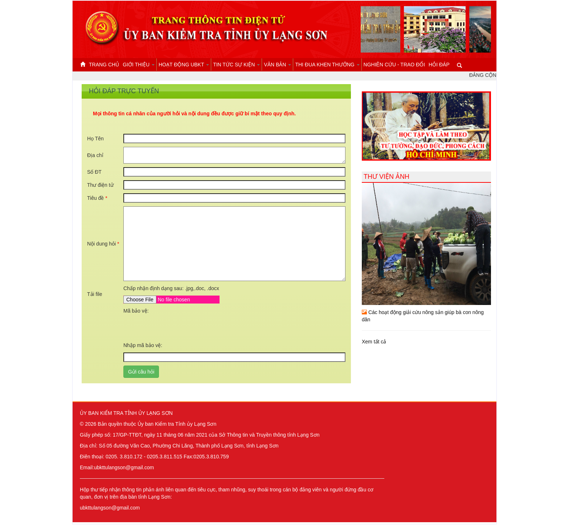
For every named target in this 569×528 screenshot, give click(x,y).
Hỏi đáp (439, 64)
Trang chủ (104, 64)
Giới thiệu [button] (139, 64)
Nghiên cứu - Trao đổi (394, 64)
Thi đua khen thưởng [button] (327, 64)
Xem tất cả (374, 342)
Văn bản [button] (277, 64)
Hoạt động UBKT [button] (184, 64)
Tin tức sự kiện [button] (236, 64)
